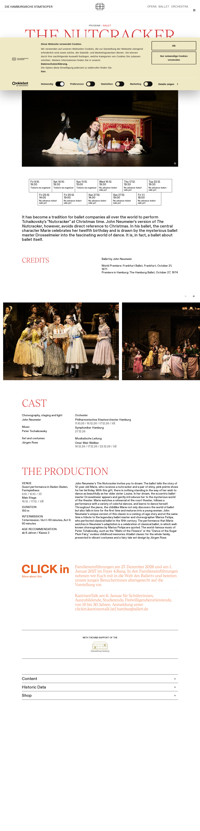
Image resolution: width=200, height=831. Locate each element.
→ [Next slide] (193, 296)
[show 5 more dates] (113, 423)
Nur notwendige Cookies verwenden (174, 20)
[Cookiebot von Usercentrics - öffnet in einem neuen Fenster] (20, 46)
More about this (32, 576)
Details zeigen (166, 46)
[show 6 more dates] (42, 501)
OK (174, 8)
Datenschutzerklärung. (54, 26)
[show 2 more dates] (115, 446)
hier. (43, 34)
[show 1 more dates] (40, 494)
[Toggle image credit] (175, 163)
